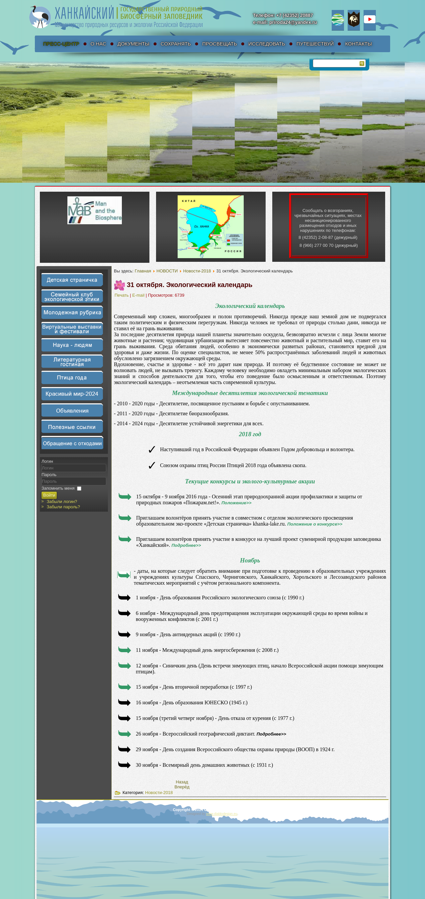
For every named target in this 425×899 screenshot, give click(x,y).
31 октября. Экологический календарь (189, 284)
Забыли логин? (62, 501)
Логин (47, 461)
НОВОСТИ (167, 270)
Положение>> (236, 502)
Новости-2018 (197, 270)
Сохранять (176, 44)
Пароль (49, 474)
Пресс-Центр (61, 44)
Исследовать (266, 44)
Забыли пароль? (63, 506)
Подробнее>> (186, 545)
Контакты (358, 44)
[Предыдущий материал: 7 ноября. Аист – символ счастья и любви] (182, 781)
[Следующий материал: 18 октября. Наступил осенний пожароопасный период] (182, 786)
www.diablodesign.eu (221, 814)
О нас (98, 44)
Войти (49, 495)
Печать (122, 295)
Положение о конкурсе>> (314, 524)
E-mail (138, 295)
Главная (143, 270)
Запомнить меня (58, 488)
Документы (133, 44)
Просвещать (219, 44)
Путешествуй (315, 44)
